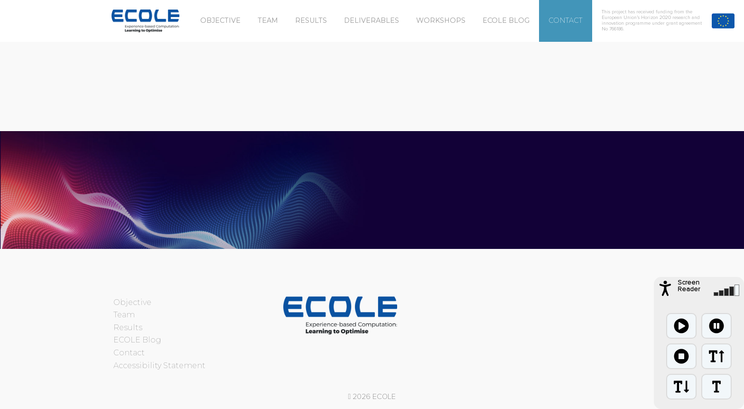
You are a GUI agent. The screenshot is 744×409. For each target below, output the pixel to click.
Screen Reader (689, 286)
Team (268, 20)
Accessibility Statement (159, 365)
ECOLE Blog (506, 20)
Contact (566, 20)
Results (311, 20)
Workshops (440, 20)
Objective (220, 20)
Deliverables (371, 20)
